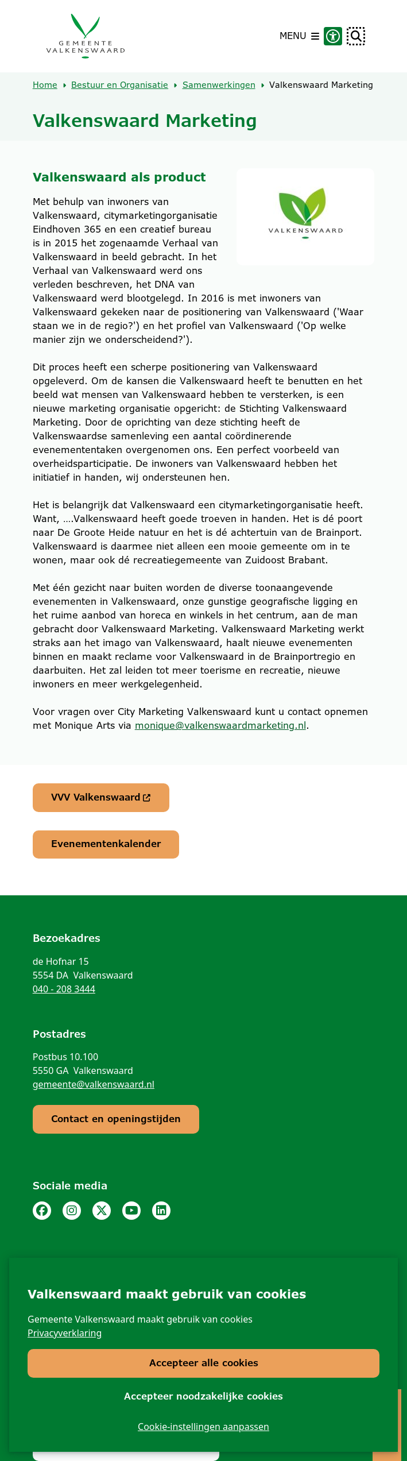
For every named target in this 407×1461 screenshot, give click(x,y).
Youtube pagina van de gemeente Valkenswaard (131, 1210)
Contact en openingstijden (116, 1119)
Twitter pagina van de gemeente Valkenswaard (101, 1210)
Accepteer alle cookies (203, 1363)
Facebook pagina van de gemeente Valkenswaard (42, 1210)
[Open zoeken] (356, 36)
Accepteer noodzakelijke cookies (203, 1396)
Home (45, 85)
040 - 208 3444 (64, 989)
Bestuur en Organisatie (119, 85)
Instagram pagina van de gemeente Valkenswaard (72, 1210)
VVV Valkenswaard (101, 797)
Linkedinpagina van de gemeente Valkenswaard (161, 1210)
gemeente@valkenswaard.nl (93, 1084)
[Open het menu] (299, 36)
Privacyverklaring (65, 1333)
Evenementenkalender (106, 844)
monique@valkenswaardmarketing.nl (220, 726)
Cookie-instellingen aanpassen (203, 1426)
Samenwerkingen (219, 85)
